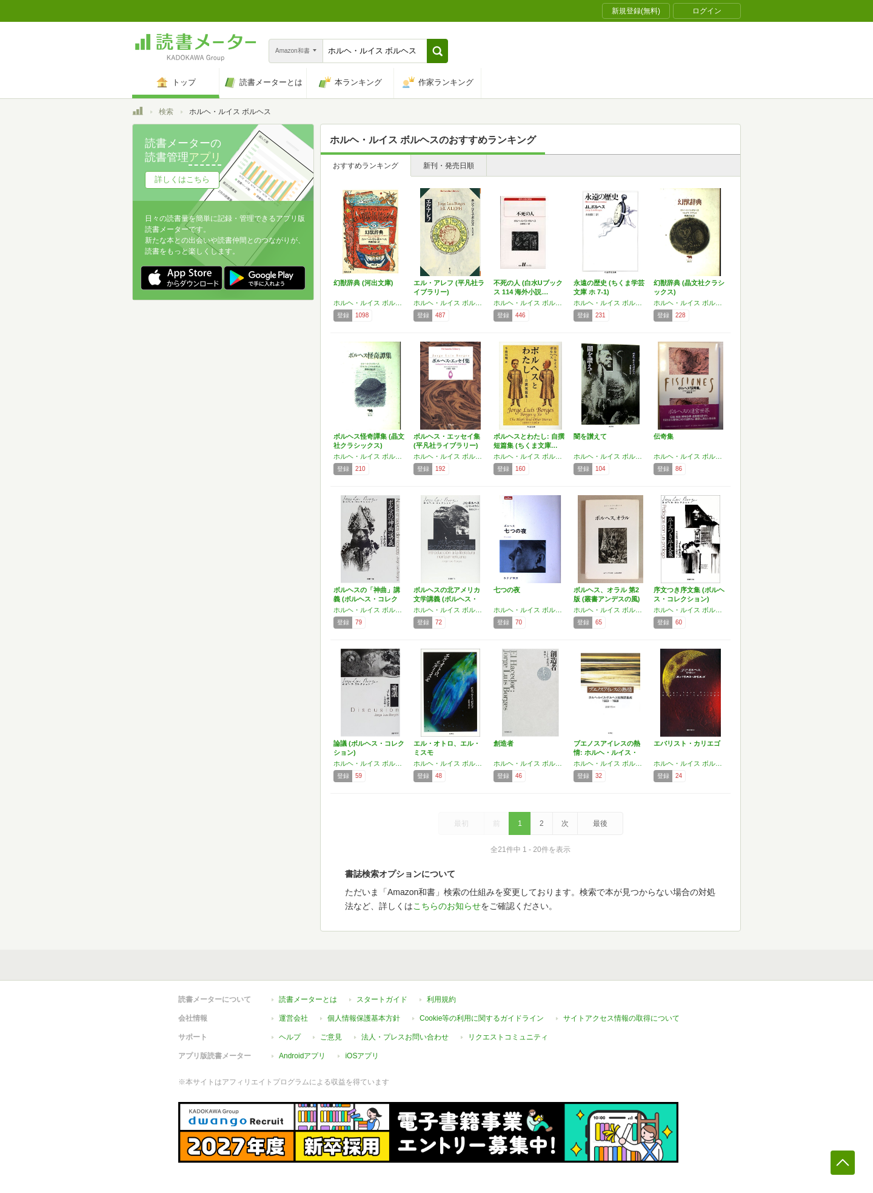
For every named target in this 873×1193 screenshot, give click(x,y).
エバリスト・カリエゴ (687, 743)
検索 (166, 111)
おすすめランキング (365, 165)
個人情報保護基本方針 (363, 1018)
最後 (600, 823)
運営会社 (293, 1018)
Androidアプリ (302, 1056)
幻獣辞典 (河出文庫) (363, 282)
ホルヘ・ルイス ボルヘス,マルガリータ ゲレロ (691, 302)
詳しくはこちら (182, 179)
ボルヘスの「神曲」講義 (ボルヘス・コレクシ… (366, 599)
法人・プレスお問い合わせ (405, 1037)
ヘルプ (290, 1037)
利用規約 (441, 999)
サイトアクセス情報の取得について (621, 1018)
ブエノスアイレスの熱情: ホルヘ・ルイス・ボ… (607, 752)
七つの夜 (506, 589)
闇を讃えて (590, 436)
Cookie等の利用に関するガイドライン (482, 1018)
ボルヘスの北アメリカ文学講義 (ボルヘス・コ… (446, 599)
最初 (461, 823)
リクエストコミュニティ (508, 1037)
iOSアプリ (362, 1056)
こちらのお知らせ (447, 906)
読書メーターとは (308, 999)
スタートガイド (381, 999)
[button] (437, 51)
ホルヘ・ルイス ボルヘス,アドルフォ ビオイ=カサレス (370, 456)
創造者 (503, 743)
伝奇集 (664, 436)
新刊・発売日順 (448, 165)
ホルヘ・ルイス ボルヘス (370, 302)
